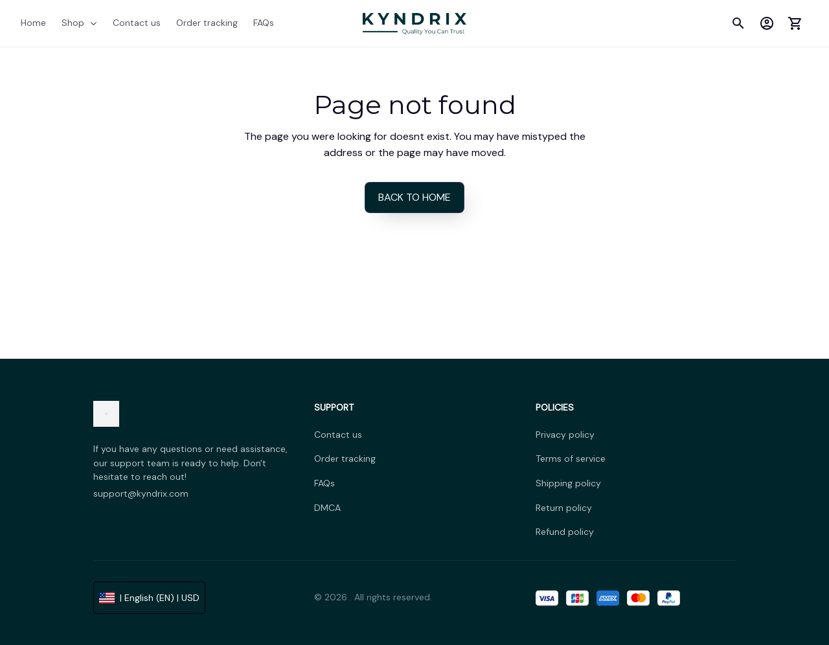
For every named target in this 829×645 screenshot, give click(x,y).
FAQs (324, 483)
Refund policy (565, 532)
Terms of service (571, 458)
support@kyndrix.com (140, 493)
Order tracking (345, 458)
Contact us (338, 434)
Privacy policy (565, 434)
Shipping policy (568, 483)
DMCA (327, 508)
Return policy (564, 508)
